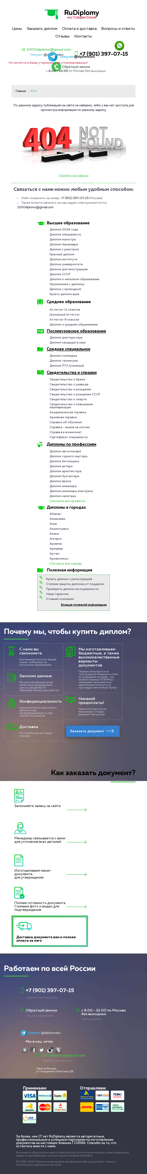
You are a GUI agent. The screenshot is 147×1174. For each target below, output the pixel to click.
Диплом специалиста (65, 234)
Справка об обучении (66, 422)
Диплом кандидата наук (68, 342)
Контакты (83, 36)
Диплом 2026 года (64, 229)
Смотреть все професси (67, 501)
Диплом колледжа (63, 355)
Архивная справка (63, 417)
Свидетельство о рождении (70, 389)
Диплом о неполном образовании (74, 279)
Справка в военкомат (66, 432)
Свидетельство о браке (67, 379)
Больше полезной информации (84, 605)
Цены (17, 29)
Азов (53, 524)
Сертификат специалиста (68, 437)
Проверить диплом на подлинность (72, 589)
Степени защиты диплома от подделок (75, 584)
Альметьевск (59, 528)
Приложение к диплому (67, 284)
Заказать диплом (42, 29)
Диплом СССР (60, 274)
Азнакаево (57, 519)
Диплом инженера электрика (71, 491)
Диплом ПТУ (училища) (67, 365)
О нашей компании (60, 599)
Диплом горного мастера (68, 456)
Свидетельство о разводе (69, 384)
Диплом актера (61, 466)
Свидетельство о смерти (68, 399)
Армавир (56, 548)
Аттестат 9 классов (64, 319)
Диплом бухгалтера (64, 476)
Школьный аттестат (65, 314)
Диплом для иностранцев (69, 269)
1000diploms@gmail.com (49, 49)
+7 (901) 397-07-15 (104, 54)
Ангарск (56, 538)
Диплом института (63, 259)
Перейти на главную (74, 175)
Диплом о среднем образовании (74, 324)
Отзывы (62, 36)
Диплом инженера (63, 486)
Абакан (55, 514)
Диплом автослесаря (65, 451)
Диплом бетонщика (64, 461)
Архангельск (59, 558)
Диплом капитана (63, 496)
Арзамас (56, 543)
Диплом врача (60, 481)
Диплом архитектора (65, 471)
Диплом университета (66, 264)
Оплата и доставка (79, 29)
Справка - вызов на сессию (70, 427)
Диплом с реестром (64, 249)
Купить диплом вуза (64, 294)
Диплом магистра (63, 239)
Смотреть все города (66, 563)
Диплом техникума (64, 360)
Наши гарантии (57, 594)
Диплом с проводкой (65, 289)
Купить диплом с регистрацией (69, 579)
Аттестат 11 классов (65, 309)
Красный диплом (62, 254)
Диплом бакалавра (64, 244)
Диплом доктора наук (66, 337)
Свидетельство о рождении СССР (75, 394)
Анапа (54, 533)
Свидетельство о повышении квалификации (71, 406)
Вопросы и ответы (118, 29)
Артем (54, 553)
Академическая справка (68, 412)
